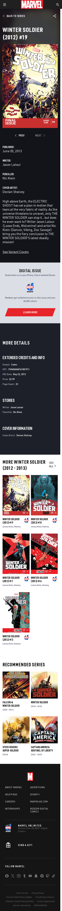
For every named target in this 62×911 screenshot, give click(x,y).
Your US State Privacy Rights (19, 897)
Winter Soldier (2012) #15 (11, 638)
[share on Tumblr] (24, 876)
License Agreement (46, 901)
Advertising (37, 787)
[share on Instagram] (18, 876)
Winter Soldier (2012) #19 (11, 520)
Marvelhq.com (39, 801)
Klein (11, 526)
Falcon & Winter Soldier (11, 704)
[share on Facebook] (7, 876)
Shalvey (17, 526)
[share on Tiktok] (53, 876)
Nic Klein (9, 178)
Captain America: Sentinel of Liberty (42, 748)
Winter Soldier (39, 702)
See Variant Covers (16, 252)
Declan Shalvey (13, 192)
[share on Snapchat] (36, 876)
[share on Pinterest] (42, 876)
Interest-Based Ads (22, 905)
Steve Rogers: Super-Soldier (11, 748)
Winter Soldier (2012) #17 (11, 579)
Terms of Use (22, 893)
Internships (12, 808)
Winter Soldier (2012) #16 (39, 579)
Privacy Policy (38, 893)
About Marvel (13, 787)
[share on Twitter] (12, 876)
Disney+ (35, 794)
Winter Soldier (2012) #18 (39, 520)
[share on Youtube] (30, 876)
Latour (5, 526)
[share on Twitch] (47, 876)
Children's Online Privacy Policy (19, 901)
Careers (10, 801)
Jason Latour (12, 164)
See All (53, 464)
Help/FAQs (11, 794)
